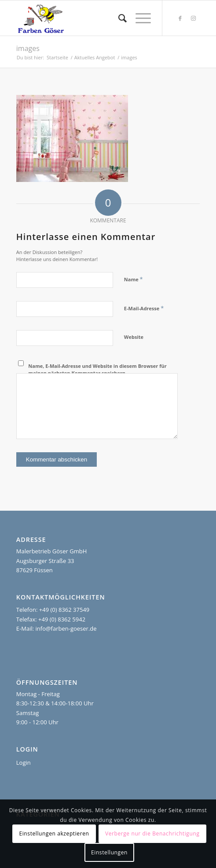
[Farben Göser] (89, 18)
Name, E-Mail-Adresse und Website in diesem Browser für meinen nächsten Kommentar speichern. (97, 370)
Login (23, 762)
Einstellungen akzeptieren (54, 833)
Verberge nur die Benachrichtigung (152, 833)
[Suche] (118, 18)
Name (133, 279)
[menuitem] (118, 18)
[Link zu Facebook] (180, 18)
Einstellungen (109, 852)
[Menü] (139, 18)
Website (133, 337)
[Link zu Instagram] (193, 18)
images (28, 48)
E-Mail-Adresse (144, 308)
